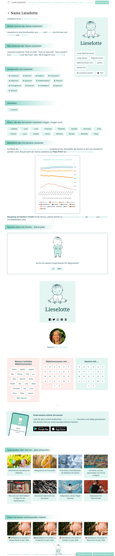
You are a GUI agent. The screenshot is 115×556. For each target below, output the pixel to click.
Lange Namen (82, 58)
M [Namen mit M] (79, 376)
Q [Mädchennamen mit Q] (64, 376)
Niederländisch (43, 81)
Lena (31, 388)
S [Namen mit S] (79, 381)
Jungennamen (58, 2)
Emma (47, 134)
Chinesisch (13, 76)
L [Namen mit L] (102, 371)
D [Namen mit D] (93, 367)
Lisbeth (36, 134)
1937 (100, 73)
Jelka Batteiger (61, 347)
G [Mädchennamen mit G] (45, 371)
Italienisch (13, 81)
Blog (82, 2)
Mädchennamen (45, 2)
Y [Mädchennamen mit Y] (54, 386)
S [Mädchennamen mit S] (45, 381)
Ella (20, 384)
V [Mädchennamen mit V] (59, 381)
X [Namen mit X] (102, 381)
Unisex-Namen (72, 2)
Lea (24, 388)
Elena (22, 393)
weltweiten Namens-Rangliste (80, 151)
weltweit (103, 217)
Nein (59, 269)
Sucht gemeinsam (84, 554)
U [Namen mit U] (88, 381)
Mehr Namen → (23, 398)
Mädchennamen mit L (85, 63)
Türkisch (12, 91)
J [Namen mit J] (93, 371)
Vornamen (32, 2)
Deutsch (27, 76)
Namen (100, 63)
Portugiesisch (14, 86)
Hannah (22, 379)
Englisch (39, 76)
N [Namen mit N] (84, 376)
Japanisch (27, 81)
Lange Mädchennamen (85, 53)
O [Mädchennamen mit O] (54, 376)
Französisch (53, 76)
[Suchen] (89, 2)
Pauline (13, 134)
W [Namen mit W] (98, 381)
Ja (53, 269)
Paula (96, 134)
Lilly (27, 374)
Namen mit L (82, 67)
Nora (15, 393)
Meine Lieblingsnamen (102, 554)
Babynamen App (102, 2)
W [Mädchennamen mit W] (64, 381)
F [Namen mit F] (102, 367)
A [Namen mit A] (79, 367)
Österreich (79, 217)
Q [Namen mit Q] (98, 376)
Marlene (59, 134)
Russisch (29, 86)
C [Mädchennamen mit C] (54, 367)
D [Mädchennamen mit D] (59, 367)
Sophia (31, 369)
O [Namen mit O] (88, 376)
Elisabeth (11, 35)
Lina (26, 384)
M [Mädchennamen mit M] (45, 376)
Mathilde (84, 134)
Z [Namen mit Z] (93, 386)
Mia (12, 374)
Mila (14, 379)
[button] (42, 299)
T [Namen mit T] (84, 381)
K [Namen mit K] (98, 371)
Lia (33, 374)
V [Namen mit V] (93, 381)
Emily (31, 379)
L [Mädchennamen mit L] (68, 371)
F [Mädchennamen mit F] (68, 367)
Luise (25, 134)
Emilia (14, 369)
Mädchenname (30, 18)
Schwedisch (43, 86)
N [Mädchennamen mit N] (50, 376)
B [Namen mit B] (84, 367)
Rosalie (71, 134)
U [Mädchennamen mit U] (54, 381)
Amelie (12, 384)
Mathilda (61, 129)
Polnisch (58, 81)
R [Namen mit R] (102, 376)
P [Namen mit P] (93, 376)
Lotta (36, 129)
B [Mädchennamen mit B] (49, 367)
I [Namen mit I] (88, 371)
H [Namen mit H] (84, 371)
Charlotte (24, 35)
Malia (34, 384)
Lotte (49, 32)
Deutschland (68, 217)
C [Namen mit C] (88, 367)
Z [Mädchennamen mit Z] (59, 386)
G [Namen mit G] (79, 371)
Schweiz (92, 217)
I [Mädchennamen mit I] (54, 371)
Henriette (87, 129)
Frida (99, 129)
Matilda (74, 129)
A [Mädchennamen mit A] (45, 367)
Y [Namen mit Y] (88, 386)
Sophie (22, 369)
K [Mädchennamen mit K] (63, 371)
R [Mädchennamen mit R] (68, 376)
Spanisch (57, 86)
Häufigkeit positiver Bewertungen (34, 149)
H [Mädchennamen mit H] (49, 371)
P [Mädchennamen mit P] (59, 376)
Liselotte (14, 110)
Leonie (30, 393)
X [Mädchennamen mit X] (68, 381)
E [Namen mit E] (98, 367)
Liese (40, 32)
